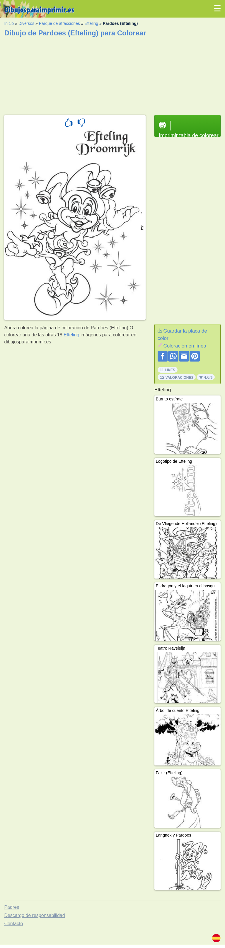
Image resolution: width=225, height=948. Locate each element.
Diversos (26, 23)
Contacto (13, 923)
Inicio (9, 23)
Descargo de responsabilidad (34, 915)
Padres (11, 907)
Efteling (91, 23)
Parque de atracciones (59, 23)
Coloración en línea (184, 346)
